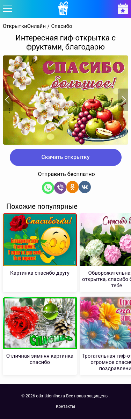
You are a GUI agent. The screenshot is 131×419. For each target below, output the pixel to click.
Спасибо (61, 26)
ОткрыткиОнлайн (24, 26)
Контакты (65, 406)
